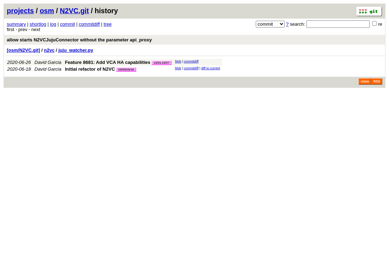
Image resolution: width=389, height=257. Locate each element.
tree (107, 24)
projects (20, 11)
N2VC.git (74, 11)
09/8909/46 (126, 69)
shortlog (38, 24)
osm (47, 11)
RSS (376, 81)
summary (16, 24)
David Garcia (48, 62)
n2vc (49, 50)
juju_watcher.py (76, 50)
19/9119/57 (161, 63)
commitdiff (89, 24)
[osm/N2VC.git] (23, 50)
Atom (365, 81)
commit (67, 24)
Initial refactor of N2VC (90, 69)
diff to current (210, 68)
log (53, 24)
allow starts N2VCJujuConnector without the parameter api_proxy (79, 39)
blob (178, 61)
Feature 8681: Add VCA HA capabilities (107, 62)
